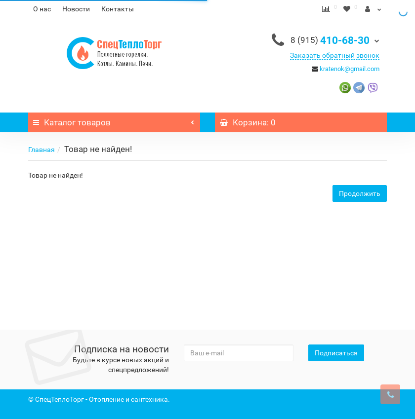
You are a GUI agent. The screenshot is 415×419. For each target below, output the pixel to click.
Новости (76, 9)
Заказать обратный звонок (334, 55)
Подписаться (336, 353)
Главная (41, 149)
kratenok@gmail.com (349, 69)
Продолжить (359, 193)
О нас (42, 9)
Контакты (117, 9)
